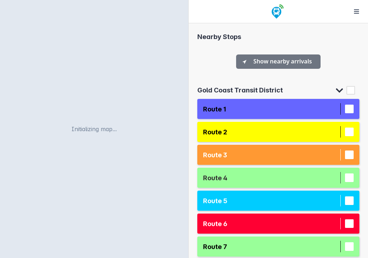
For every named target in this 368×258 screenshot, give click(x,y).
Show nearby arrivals (277, 61)
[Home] (277, 11)
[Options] (356, 11)
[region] (94, 129)
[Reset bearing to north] (179, 33)
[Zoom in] (179, 9)
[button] (271, 109)
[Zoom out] (179, 21)
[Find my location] (179, 48)
